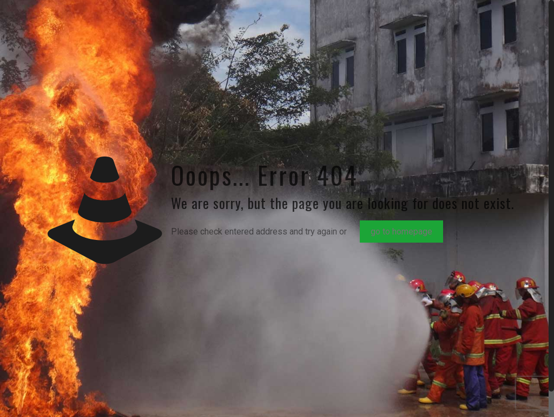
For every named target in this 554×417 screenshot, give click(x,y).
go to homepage (401, 231)
